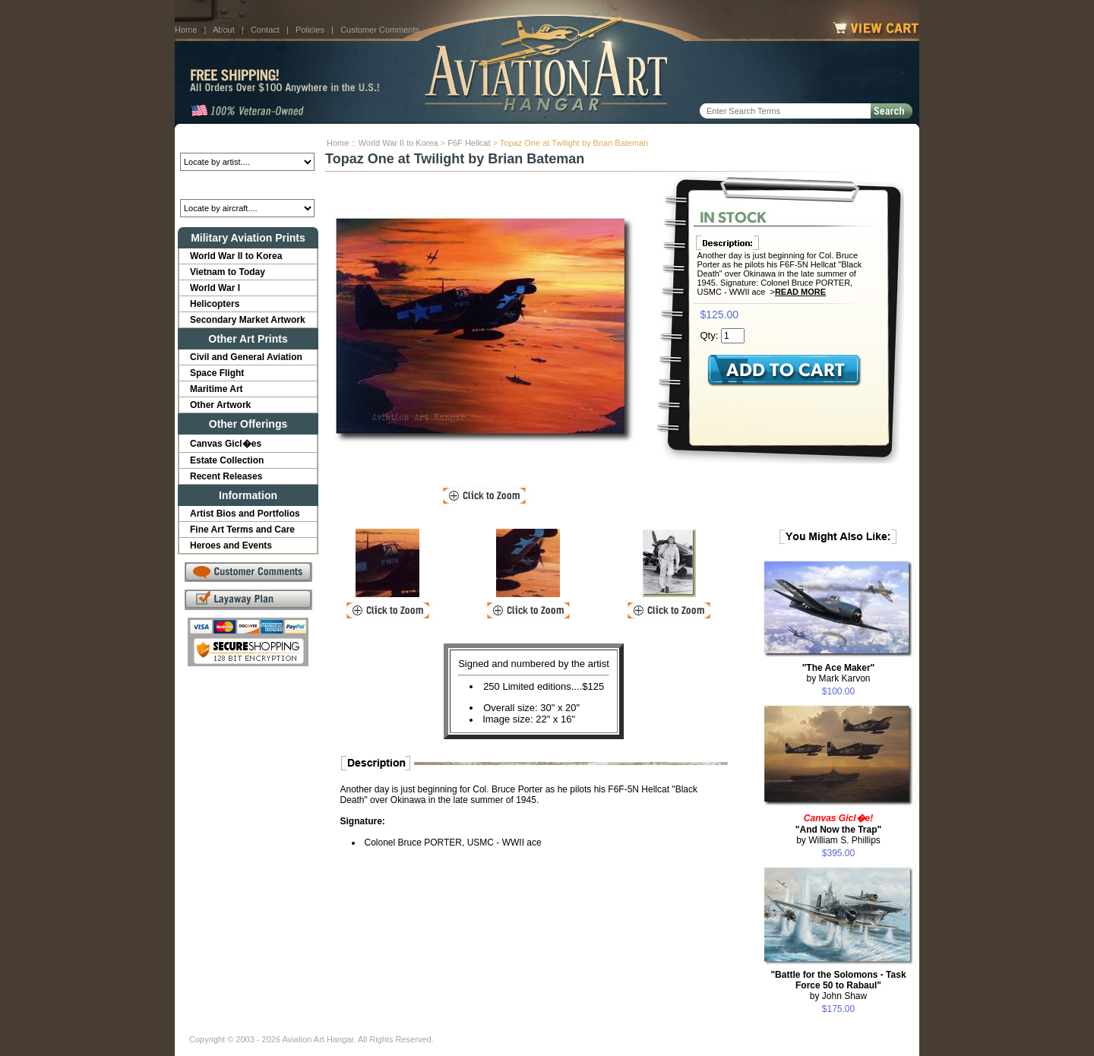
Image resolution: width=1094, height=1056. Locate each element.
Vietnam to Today (227, 272)
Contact (265, 29)
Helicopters (214, 304)
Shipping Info (507, 1027)
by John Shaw (838, 985)
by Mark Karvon (838, 673)
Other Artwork (220, 405)
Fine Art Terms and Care (242, 529)
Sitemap (613, 1027)
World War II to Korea (398, 142)
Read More (800, 291)
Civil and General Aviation (246, 357)
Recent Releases (226, 476)
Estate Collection (227, 460)
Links (454, 1027)
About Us (247, 1027)
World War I (215, 288)
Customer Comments (379, 29)
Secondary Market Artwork (247, 320)
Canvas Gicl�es (225, 443)
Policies (310, 29)
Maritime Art (216, 389)
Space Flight (217, 373)
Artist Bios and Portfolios (245, 513)
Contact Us (304, 1027)
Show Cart (666, 1027)
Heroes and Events (231, 545)
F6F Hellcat (468, 142)
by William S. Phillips (838, 829)
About (224, 29)
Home (186, 29)
